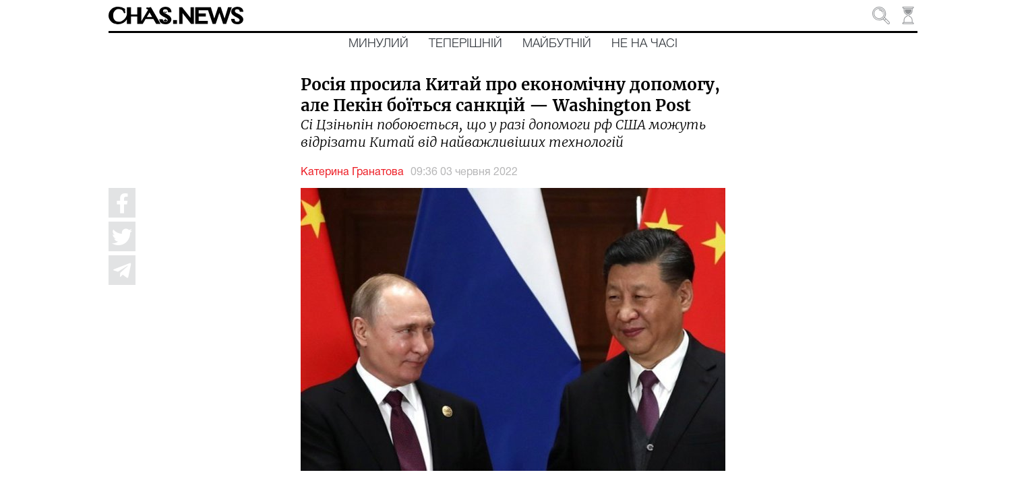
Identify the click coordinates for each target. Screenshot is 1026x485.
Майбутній (556, 43)
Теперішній (465, 43)
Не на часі (644, 43)
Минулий (379, 43)
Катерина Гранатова (352, 172)
